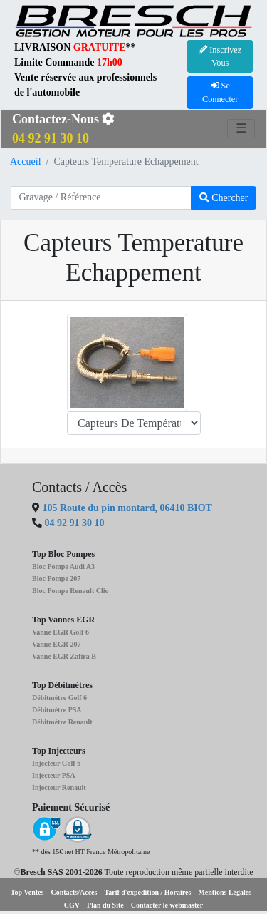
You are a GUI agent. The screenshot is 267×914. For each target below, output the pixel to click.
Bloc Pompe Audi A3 (63, 566)
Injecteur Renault (59, 787)
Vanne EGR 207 (56, 644)
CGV (72, 905)
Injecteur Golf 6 (56, 763)
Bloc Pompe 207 (56, 578)
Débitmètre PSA (57, 710)
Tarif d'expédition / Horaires (147, 892)
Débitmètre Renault (62, 722)
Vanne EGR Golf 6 (60, 632)
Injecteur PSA (53, 775)
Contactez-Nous (63, 128)
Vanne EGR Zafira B (64, 656)
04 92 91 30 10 (75, 523)
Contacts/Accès (74, 892)
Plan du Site (105, 905)
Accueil (25, 161)
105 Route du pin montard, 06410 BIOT (126, 508)
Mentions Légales (224, 892)
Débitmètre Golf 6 (59, 698)
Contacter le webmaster (167, 905)
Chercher (223, 197)
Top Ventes (27, 892)
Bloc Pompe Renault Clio (70, 591)
